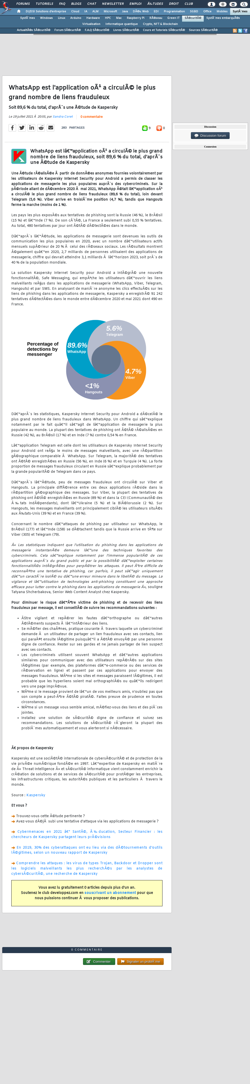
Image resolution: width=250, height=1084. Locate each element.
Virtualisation (91, 24)
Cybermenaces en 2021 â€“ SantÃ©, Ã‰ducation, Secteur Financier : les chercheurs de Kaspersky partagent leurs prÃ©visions (86, 834)
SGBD (194, 11)
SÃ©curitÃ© (193, 18)
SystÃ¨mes (240, 11)
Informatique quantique (121, 24)
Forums (23, 4)
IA (85, 11)
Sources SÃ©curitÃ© (203, 30)
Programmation (174, 11)
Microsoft (110, 11)
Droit (174, 4)
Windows (46, 18)
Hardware (93, 18)
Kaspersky (36, 795)
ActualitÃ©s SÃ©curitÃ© (33, 30)
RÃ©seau (155, 18)
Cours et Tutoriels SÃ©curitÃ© (164, 30)
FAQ (62, 4)
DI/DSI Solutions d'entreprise (46, 11)
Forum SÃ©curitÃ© (67, 30)
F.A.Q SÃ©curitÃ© (97, 30)
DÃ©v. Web (141, 11)
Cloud (75, 11)
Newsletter (113, 4)
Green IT (173, 18)
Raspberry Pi (135, 18)
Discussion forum (210, 136)
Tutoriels (44, 4)
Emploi (135, 4)
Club (188, 4)
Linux (61, 18)
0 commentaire (91, 117)
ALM (95, 11)
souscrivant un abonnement (110, 893)
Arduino (75, 18)
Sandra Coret (63, 117)
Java (125, 11)
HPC (108, 18)
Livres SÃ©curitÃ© (126, 30)
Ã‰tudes (155, 4)
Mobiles (222, 11)
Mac (119, 18)
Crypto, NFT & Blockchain (160, 24)
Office (207, 11)
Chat (92, 4)
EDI (156, 11)
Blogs (76, 4)
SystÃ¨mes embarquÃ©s (223, 18)
